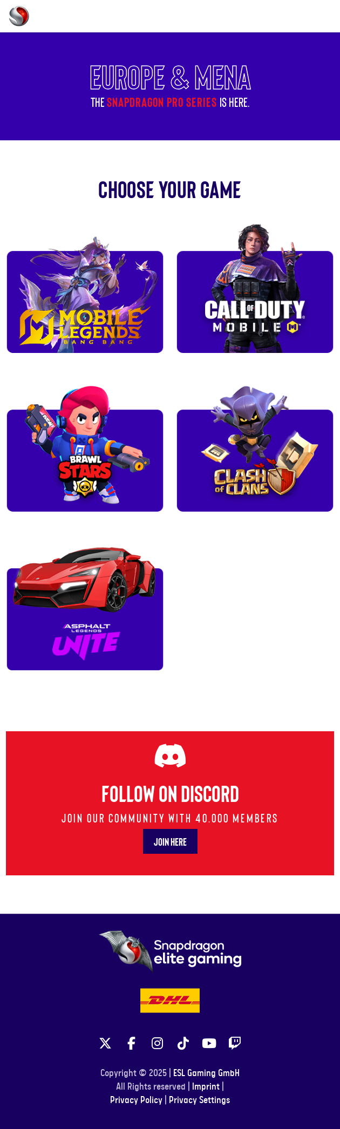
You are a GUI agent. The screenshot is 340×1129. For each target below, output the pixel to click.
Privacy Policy (136, 1100)
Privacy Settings (199, 1100)
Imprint (206, 1087)
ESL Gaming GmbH (206, 1073)
